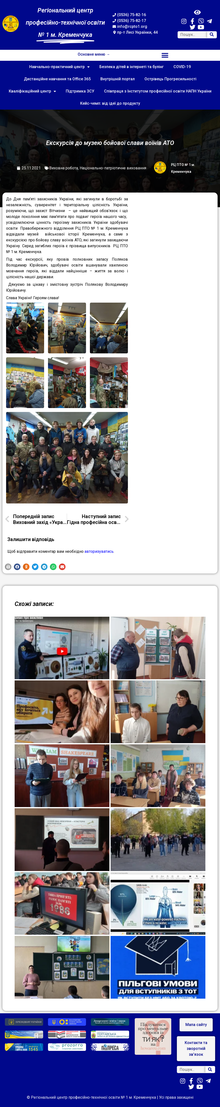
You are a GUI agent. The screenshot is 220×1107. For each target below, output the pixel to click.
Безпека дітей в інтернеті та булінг (131, 66)
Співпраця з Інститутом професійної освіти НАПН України (157, 91)
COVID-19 (182, 66)
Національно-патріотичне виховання (113, 168)
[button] (165, 55)
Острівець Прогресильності (170, 79)
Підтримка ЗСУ (80, 91)
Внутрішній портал (117, 79)
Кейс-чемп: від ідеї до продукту (110, 103)
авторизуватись (99, 551)
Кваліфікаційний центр (32, 91)
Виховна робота (63, 168)
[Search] (211, 35)
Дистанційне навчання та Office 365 (57, 79)
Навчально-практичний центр (59, 66)
